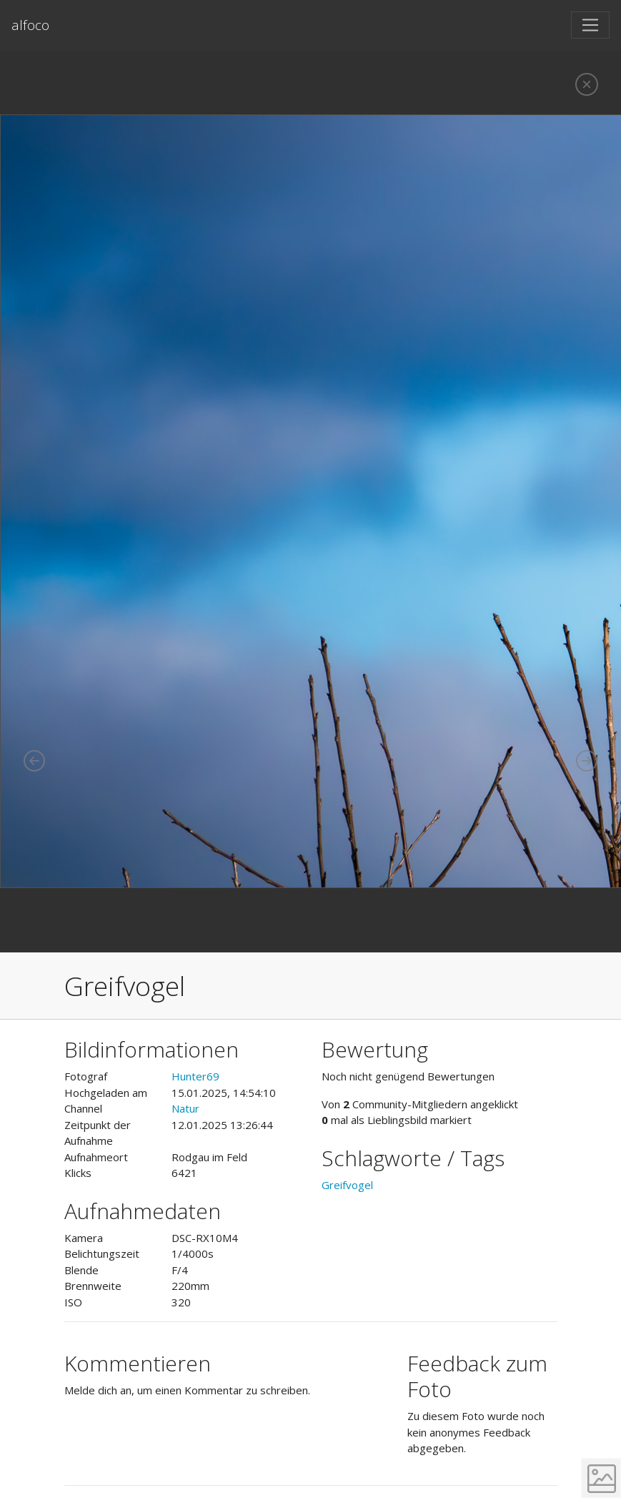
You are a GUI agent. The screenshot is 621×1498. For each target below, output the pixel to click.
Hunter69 (195, 1076)
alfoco (30, 25)
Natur (185, 1108)
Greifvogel (347, 1185)
